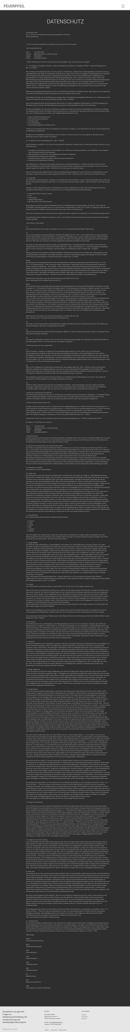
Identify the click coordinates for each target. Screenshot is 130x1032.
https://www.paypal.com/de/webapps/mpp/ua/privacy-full (43, 280)
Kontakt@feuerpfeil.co (40, 432)
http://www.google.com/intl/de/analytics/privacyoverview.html (74, 729)
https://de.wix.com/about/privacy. (62, 638)
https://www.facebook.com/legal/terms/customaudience (61, 915)
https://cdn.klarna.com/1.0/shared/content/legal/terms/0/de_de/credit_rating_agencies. (52, 298)
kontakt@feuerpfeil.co (40, 58)
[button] (123, 6)
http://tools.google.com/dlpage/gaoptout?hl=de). (86, 509)
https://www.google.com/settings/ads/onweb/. (49, 820)
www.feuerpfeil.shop (42, 180)
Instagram (84, 1016)
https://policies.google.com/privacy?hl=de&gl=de (40, 606)
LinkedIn (83, 1014)
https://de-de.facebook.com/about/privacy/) (82, 887)
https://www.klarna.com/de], (100, 286)
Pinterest (84, 1018)
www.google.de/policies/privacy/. (80, 511)
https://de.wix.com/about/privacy (73, 209)
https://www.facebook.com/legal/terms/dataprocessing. (42, 917)
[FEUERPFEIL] (14, 6)
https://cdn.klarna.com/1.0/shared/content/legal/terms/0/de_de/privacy (47, 318)
